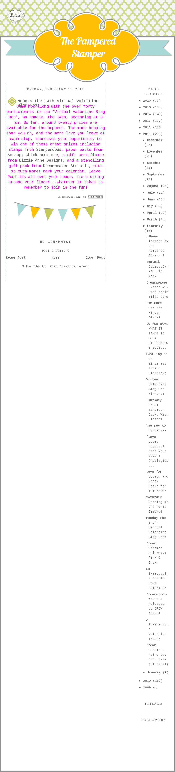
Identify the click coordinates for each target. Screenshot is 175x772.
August (154, 186)
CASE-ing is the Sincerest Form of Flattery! (157, 363)
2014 (148, 114)
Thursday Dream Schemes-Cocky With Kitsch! (157, 410)
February (155, 226)
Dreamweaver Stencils (66, 166)
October (154, 163)
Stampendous (48, 149)
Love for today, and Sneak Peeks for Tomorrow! (157, 481)
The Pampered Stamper (88, 47)
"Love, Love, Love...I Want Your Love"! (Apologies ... (157, 451)
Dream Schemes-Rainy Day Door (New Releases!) (157, 655)
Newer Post (16, 258)
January (155, 672)
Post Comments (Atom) (69, 266)
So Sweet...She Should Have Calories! (157, 578)
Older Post (95, 258)
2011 (148, 134)
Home (56, 258)
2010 (148, 681)
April (153, 213)
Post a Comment (55, 251)
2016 (148, 101)
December (155, 140)
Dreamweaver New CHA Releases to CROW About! (157, 604)
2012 (148, 127)
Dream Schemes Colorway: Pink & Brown (156, 553)
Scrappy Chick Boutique (33, 155)
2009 (148, 687)
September (156, 174)
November (155, 152)
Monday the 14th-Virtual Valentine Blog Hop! (156, 527)
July (152, 193)
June (152, 199)
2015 (148, 107)
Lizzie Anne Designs (40, 160)
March (153, 219)
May (151, 206)
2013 (148, 121)
